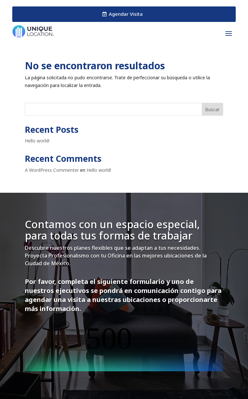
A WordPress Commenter (52, 170)
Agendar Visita (126, 14)
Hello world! (37, 141)
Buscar (212, 109)
